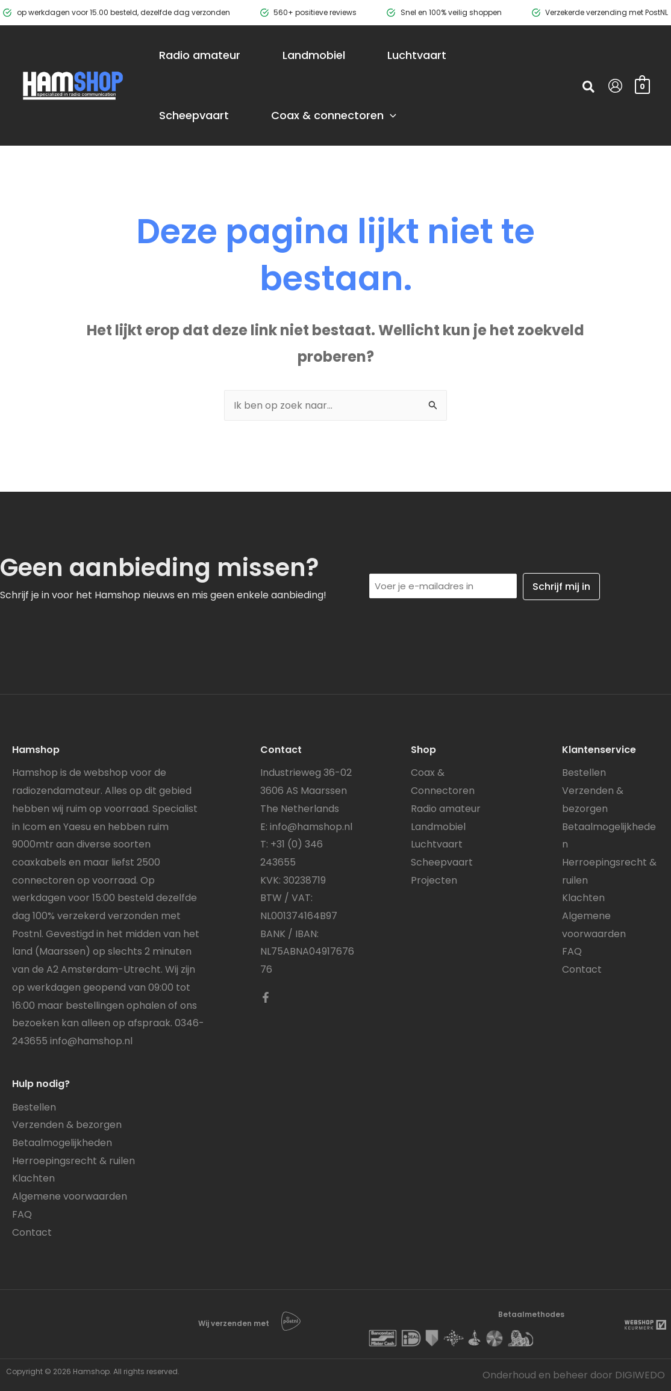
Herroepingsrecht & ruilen (73, 1161)
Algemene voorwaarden (69, 1196)
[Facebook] (265, 997)
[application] (390, 115)
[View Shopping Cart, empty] (642, 85)
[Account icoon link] (615, 85)
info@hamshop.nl (91, 1041)
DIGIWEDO (640, 1375)
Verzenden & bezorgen (67, 1125)
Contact (32, 1232)
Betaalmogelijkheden (62, 1143)
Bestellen (34, 1107)
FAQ (22, 1214)
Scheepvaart (442, 862)
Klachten (33, 1178)
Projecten (434, 880)
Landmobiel (438, 827)
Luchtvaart (437, 844)
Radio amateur (446, 809)
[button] (589, 88)
